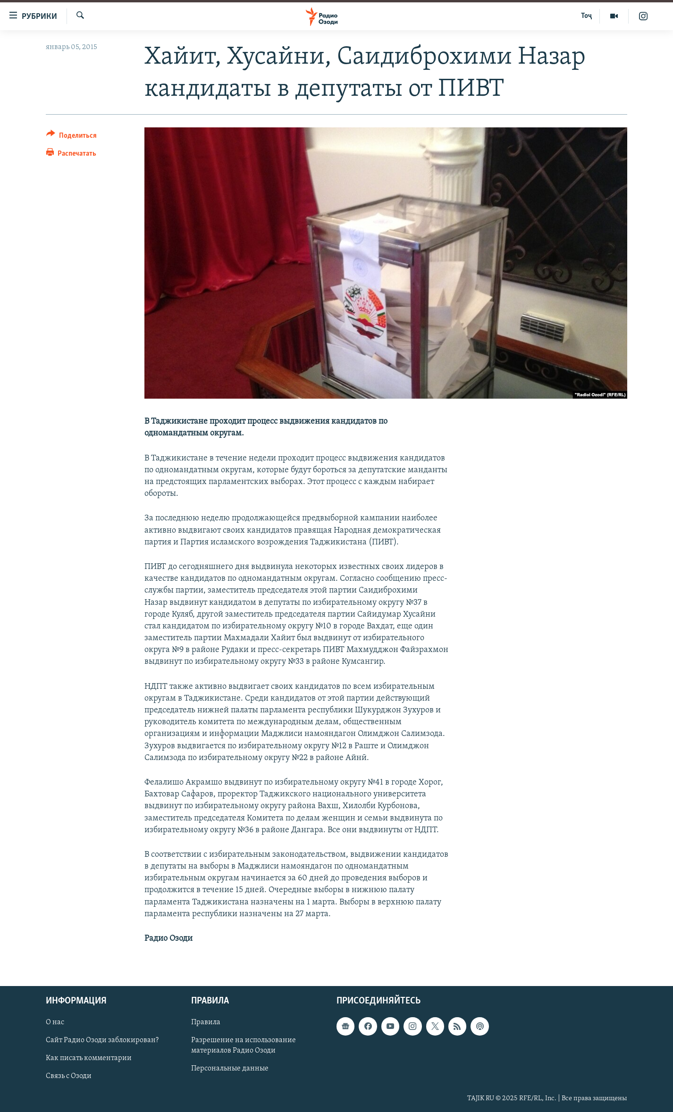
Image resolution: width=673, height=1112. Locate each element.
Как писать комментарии (89, 1058)
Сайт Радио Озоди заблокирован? (102, 1041)
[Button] (71, 137)
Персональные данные (230, 1069)
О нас (55, 1023)
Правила (205, 1023)
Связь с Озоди (69, 1076)
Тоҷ (586, 16)
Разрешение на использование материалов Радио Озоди (243, 1046)
